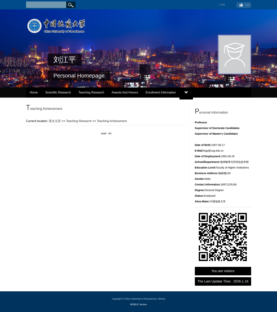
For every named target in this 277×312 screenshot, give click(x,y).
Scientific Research (58, 92)
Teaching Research (91, 92)
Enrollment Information (161, 92)
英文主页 (55, 121)
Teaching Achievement (112, 121)
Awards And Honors (125, 92)
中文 (223, 4)
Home (34, 92)
